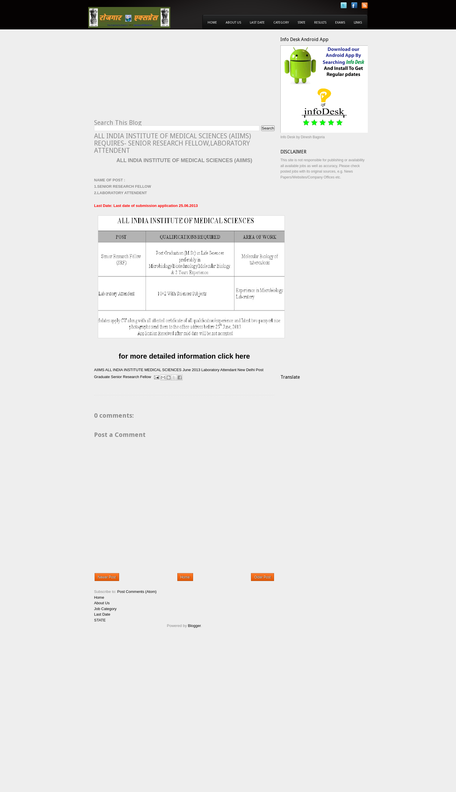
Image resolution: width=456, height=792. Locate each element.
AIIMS (99, 370)
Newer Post (107, 577)
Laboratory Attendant (218, 370)
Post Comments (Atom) (137, 591)
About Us (233, 22)
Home (212, 22)
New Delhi (246, 370)
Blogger (194, 625)
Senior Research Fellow (131, 377)
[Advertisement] (143, 77)
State (301, 22)
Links (358, 22)
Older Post (262, 577)
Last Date (257, 22)
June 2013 (191, 370)
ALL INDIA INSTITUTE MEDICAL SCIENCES (143, 370)
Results (320, 22)
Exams (340, 22)
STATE (100, 620)
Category (281, 22)
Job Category (105, 609)
